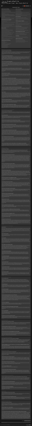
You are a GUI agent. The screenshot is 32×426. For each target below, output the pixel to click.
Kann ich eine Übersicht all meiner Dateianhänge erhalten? (22, 37)
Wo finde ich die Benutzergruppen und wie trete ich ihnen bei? (22, 12)
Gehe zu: (23, 420)
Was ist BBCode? (3, 41)
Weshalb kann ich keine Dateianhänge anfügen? (6, 34)
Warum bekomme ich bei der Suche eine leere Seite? (21, 28)
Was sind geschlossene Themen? (4, 46)
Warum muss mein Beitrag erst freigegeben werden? (7, 38)
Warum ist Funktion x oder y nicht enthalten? (20, 40)
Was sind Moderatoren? (18, 10)
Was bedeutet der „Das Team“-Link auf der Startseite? (21, 15)
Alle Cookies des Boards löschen (26, 422)
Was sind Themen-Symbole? (4, 47)
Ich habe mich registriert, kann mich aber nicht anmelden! (7, 14)
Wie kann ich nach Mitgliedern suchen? (20, 29)
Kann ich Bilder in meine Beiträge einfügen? (6, 43)
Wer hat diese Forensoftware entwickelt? (20, 39)
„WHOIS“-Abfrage (22, 413)
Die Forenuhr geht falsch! (4, 21)
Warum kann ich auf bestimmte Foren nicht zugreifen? (7, 33)
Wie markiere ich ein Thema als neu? (5, 39)
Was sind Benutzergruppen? (19, 11)
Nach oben (3, 66)
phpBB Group (17, 403)
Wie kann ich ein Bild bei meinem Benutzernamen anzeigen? (7, 24)
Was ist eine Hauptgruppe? (18, 14)
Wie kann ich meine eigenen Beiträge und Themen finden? (22, 30)
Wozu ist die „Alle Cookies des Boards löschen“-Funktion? (7, 18)
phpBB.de (19, 404)
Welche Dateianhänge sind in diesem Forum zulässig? (21, 36)
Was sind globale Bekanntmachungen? (5, 44)
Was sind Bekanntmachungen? (4, 45)
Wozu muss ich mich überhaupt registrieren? (6, 10)
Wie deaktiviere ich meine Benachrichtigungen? (21, 34)
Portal (2, 422)
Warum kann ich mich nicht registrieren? (5, 17)
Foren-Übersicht (5, 422)
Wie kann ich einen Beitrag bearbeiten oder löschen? (7, 29)
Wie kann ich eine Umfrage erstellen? (5, 31)
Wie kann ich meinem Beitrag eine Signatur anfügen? (7, 30)
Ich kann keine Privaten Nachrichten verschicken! (21, 17)
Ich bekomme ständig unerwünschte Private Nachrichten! (22, 18)
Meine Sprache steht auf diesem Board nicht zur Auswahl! (7, 23)
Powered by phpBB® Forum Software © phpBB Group (29, 425)
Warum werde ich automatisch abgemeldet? (6, 11)
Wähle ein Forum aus (27, 420)
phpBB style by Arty (26, 425)
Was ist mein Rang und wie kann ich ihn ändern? (6, 25)
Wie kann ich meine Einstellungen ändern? (6, 20)
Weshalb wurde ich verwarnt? (4, 35)
